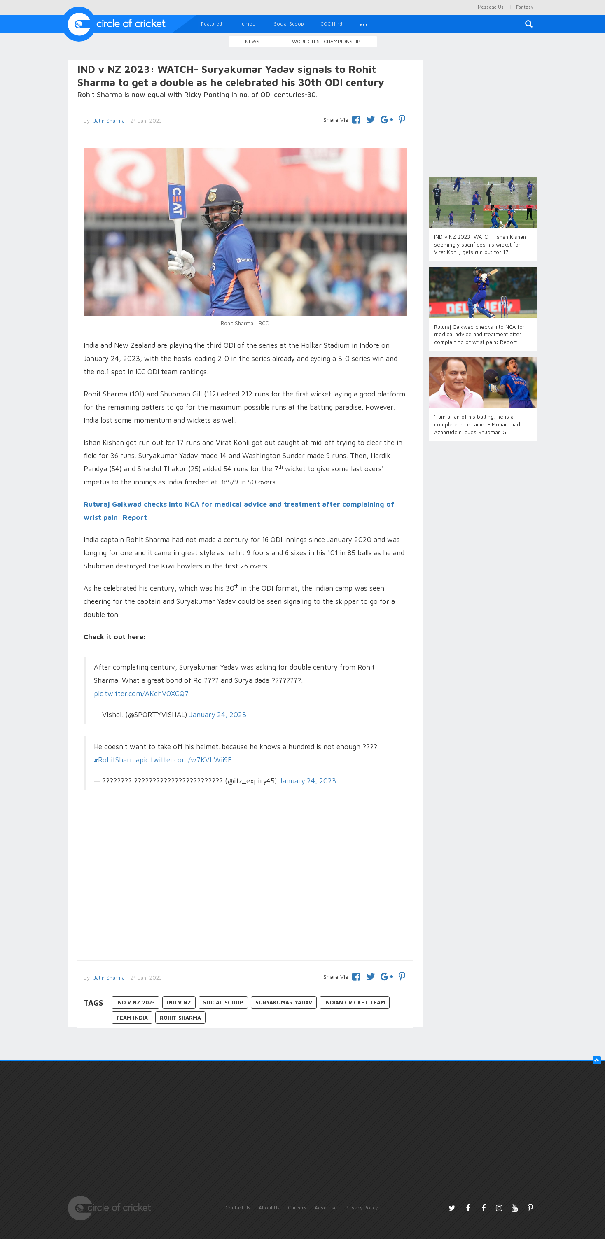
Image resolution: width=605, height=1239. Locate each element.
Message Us (491, 6)
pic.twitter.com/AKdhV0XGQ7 (141, 693)
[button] (364, 24)
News (252, 41)
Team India (132, 1017)
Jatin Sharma (108, 120)
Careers (297, 1207)
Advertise (326, 1207)
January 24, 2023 (217, 714)
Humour (247, 24)
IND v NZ (179, 1002)
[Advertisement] (245, 886)
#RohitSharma (117, 760)
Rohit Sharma (180, 1017)
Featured (211, 24)
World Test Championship (326, 41)
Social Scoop (289, 24)
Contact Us (237, 1207)
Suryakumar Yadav (283, 1002)
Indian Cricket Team (354, 1002)
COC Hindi (331, 24)
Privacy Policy (361, 1207)
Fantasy (524, 6)
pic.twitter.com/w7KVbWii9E (186, 760)
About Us (269, 1207)
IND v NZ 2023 (135, 1002)
